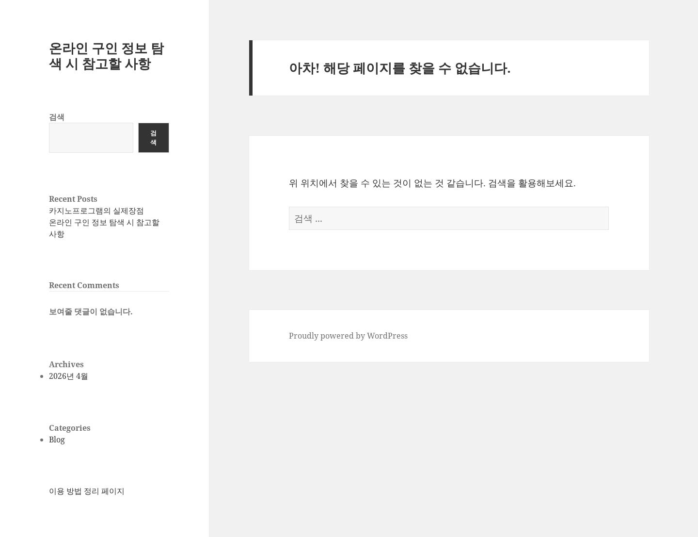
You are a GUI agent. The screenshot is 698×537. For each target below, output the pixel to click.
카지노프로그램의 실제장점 (96, 210)
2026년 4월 (68, 376)
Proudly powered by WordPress (348, 335)
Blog (57, 439)
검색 (56, 117)
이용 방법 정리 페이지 (87, 491)
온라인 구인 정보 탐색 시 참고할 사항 (106, 55)
